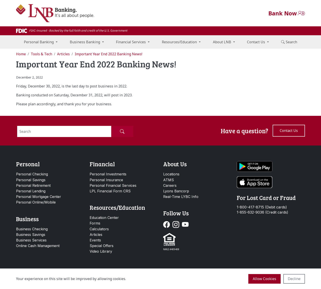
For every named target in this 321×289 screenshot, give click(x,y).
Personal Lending (30, 191)
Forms (95, 223)
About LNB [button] (222, 42)
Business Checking (32, 229)
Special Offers (101, 245)
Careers (170, 185)
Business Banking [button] (85, 42)
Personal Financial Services (113, 185)
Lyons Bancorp (176, 191)
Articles (96, 234)
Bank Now (282, 13)
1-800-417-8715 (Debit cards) (262, 207)
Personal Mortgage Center (38, 196)
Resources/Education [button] (179, 42)
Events (95, 240)
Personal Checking (32, 174)
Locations (171, 174)
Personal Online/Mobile (36, 202)
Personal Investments (108, 174)
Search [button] (289, 42)
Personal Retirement (33, 185)
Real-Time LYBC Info (180, 196)
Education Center (104, 217)
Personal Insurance (106, 180)
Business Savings (30, 234)
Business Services (31, 240)
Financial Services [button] (131, 42)
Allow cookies (264, 278)
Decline (294, 278)
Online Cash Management (38, 245)
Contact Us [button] (256, 42)
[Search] (64, 131)
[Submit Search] (122, 131)
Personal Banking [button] (39, 42)
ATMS (168, 180)
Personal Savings (30, 180)
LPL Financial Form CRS (110, 191)
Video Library (101, 251)
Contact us (289, 130)
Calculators (99, 229)
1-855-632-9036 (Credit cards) (262, 212)
